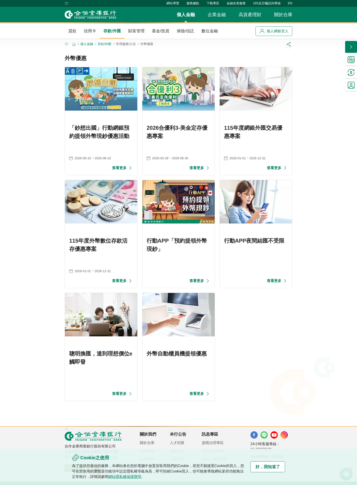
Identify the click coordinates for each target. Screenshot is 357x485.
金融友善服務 (236, 3)
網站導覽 (172, 3)
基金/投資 (160, 31)
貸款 (72, 31)
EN (290, 3)
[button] (351, 47)
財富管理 (136, 31)
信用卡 (90, 31)
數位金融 (209, 31)
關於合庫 (283, 14)
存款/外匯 (112, 31)
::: (66, 3)
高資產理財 (250, 14)
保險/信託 (185, 31)
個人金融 (186, 14)
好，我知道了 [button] (267, 467)
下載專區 (213, 3)
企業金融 (217, 14)
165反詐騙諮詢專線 (266, 3)
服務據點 (192, 3)
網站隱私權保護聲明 (124, 477)
